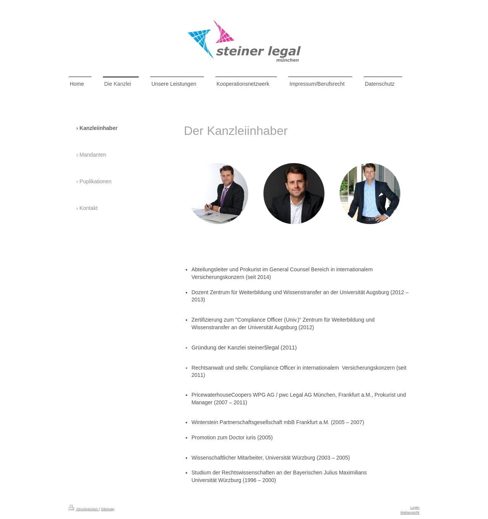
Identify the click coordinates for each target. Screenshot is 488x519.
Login (415, 507)
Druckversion (84, 509)
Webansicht (409, 512)
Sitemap (107, 509)
